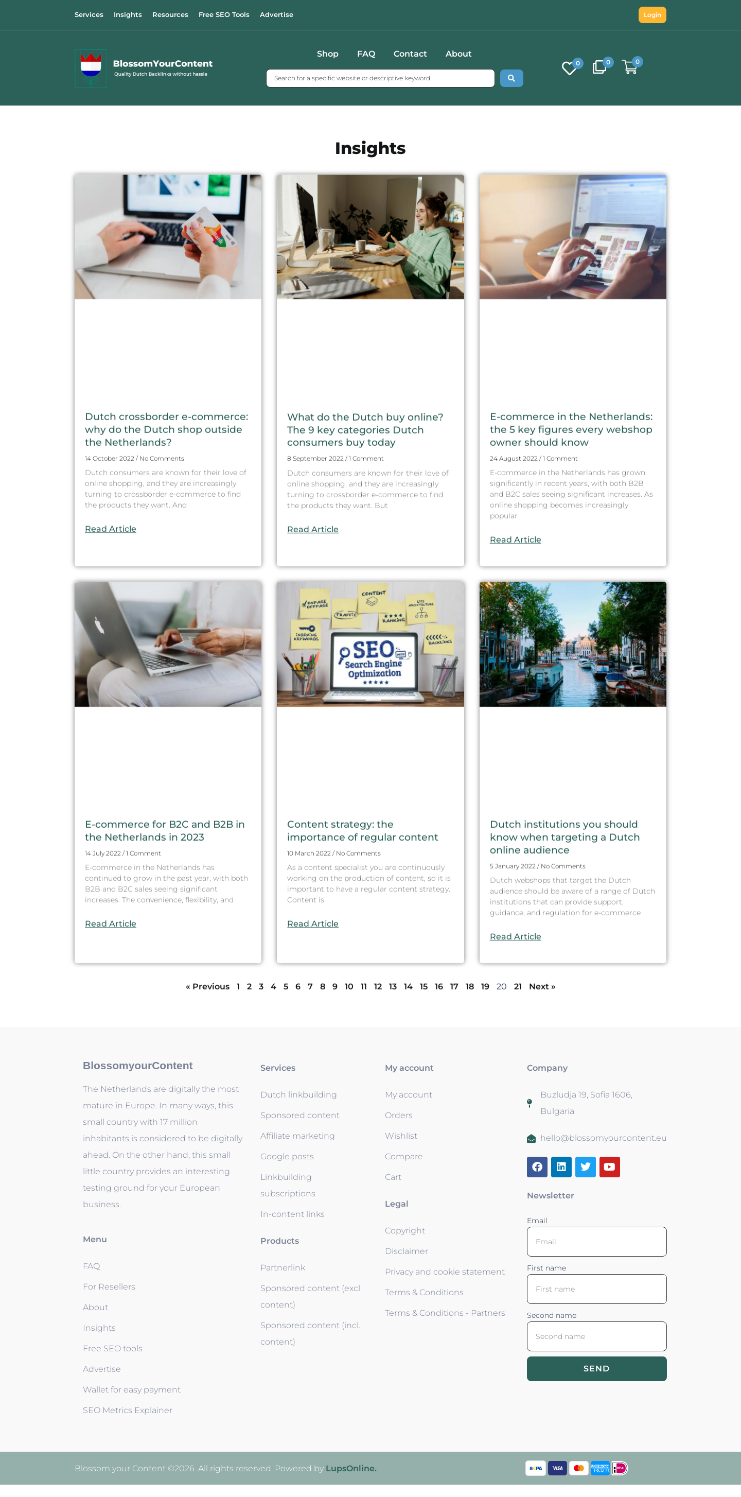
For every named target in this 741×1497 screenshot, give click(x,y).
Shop (328, 54)
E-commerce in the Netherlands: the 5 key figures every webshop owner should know (567, 544)
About (459, 54)
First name (546, 1280)
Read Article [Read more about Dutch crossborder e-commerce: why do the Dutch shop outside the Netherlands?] (110, 637)
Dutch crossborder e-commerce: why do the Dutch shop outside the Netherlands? (167, 538)
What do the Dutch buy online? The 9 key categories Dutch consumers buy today (369, 538)
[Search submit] (511, 78)
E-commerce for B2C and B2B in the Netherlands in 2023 (162, 952)
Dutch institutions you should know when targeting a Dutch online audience (569, 958)
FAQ (366, 54)
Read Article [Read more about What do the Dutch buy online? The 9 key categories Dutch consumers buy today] (313, 637)
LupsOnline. (351, 1481)
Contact (410, 54)
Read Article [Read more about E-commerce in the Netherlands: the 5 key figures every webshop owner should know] (515, 661)
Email (537, 1233)
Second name (551, 1327)
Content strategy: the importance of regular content (366, 952)
